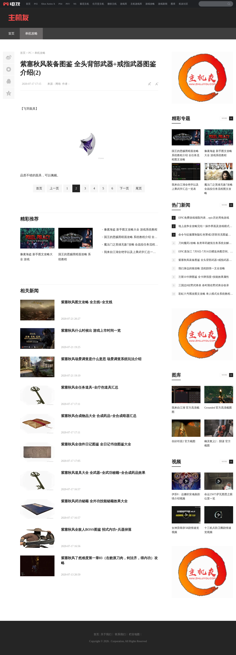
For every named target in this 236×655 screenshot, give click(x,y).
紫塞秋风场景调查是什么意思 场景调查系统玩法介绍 (101, 359)
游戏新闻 (162, 3)
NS (74, 3)
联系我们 (120, 634)
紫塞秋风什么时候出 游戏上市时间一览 (91, 330)
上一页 (54, 188)
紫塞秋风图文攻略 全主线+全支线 (86, 302)
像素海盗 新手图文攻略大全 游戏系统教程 (130, 229)
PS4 (60, 3)
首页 (28, 3)
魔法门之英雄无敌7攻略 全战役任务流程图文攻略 (135, 244)
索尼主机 (84, 3)
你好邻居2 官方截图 (183, 441)
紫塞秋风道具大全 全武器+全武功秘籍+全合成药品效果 (103, 473)
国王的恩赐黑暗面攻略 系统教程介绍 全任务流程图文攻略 (140, 237)
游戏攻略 (150, 3)
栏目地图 (134, 634)
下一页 (124, 188)
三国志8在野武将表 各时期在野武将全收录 (203, 285)
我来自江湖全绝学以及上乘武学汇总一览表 (131, 252)
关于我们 (106, 634)
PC (30, 52)
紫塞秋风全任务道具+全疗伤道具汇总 (89, 387)
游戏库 (123, 3)
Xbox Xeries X (48, 3)
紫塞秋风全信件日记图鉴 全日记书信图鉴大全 (96, 444)
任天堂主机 (98, 3)
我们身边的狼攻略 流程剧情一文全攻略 (201, 268)
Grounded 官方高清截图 (218, 407)
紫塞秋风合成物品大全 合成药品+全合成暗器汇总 (98, 416)
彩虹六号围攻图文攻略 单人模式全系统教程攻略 (207, 293)
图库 (173, 3)
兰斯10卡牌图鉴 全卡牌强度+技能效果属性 (203, 276)
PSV (68, 3)
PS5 (36, 3)
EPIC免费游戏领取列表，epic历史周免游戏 (203, 217)
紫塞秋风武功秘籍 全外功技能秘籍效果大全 (94, 501)
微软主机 (112, 3)
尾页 (139, 188)
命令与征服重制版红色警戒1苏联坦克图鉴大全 (206, 234)
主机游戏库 (136, 3)
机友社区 (183, 3)
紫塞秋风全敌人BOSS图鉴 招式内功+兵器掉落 (96, 529)
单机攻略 (31, 33)
